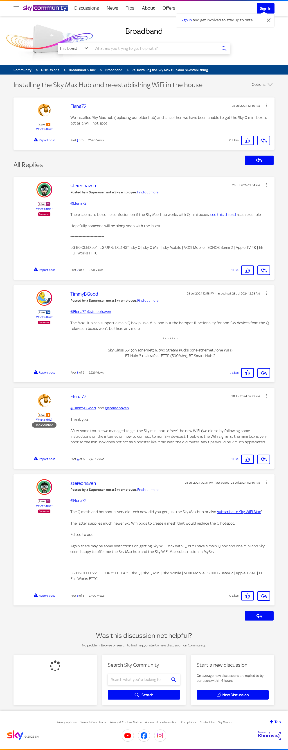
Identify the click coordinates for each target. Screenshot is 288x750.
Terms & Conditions (93, 722)
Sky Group (225, 722)
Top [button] (277, 722)
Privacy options (66, 722)
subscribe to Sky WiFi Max (239, 512)
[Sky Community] (45, 8)
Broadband (144, 31)
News (112, 8)
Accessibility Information (161, 722)
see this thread (223, 214)
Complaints (188, 722)
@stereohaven (99, 311)
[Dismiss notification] (268, 20)
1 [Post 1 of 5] (77, 140)
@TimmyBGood (83, 408)
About (148, 8)
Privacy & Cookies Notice (126, 722)
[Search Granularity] (74, 48)
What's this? (44, 129)
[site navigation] (16, 8)
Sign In (265, 8)
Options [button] (259, 84)
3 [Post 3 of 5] (78, 372)
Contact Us (207, 722)
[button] (267, 105)
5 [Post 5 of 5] (78, 595)
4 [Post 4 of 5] (78, 459)
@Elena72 (78, 203)
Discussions (86, 8)
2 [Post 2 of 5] (78, 270)
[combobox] (153, 48)
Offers (168, 8)
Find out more (147, 192)
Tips (130, 8)
